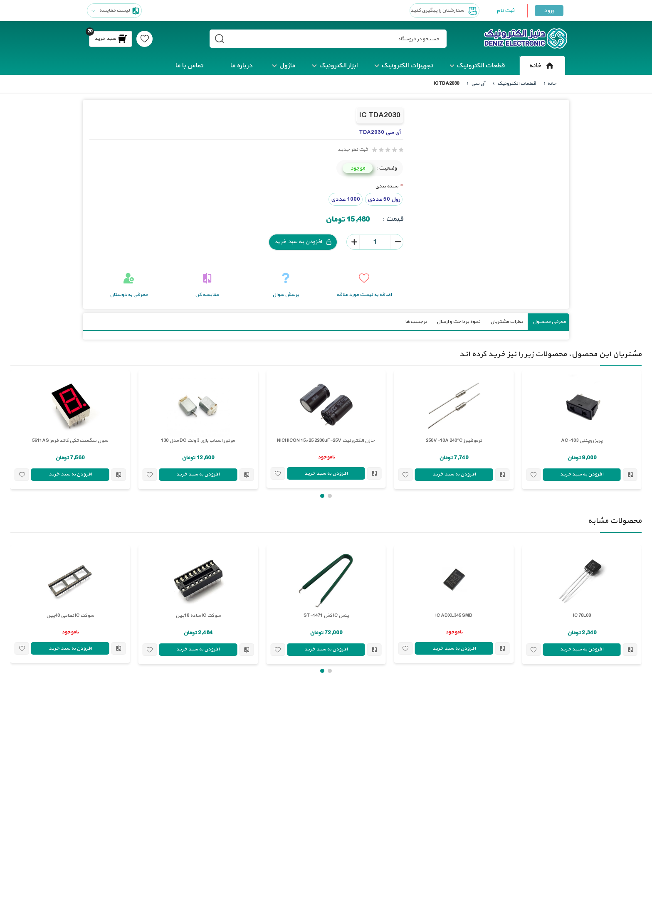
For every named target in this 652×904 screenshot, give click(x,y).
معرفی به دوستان (129, 294)
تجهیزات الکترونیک (407, 66)
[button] (330, 495)
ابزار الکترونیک (338, 66)
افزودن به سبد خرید (303, 241)
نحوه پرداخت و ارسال (458, 321)
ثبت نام (505, 10)
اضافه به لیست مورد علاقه (364, 294)
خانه (542, 65)
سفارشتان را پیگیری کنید (444, 11)
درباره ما (241, 66)
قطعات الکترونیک (481, 66)
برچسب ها (416, 321)
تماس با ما (189, 66)
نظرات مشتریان (506, 321)
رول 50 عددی (384, 199)
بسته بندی (386, 186)
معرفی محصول (549, 321)
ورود (549, 10)
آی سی (477, 83)
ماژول (287, 66)
